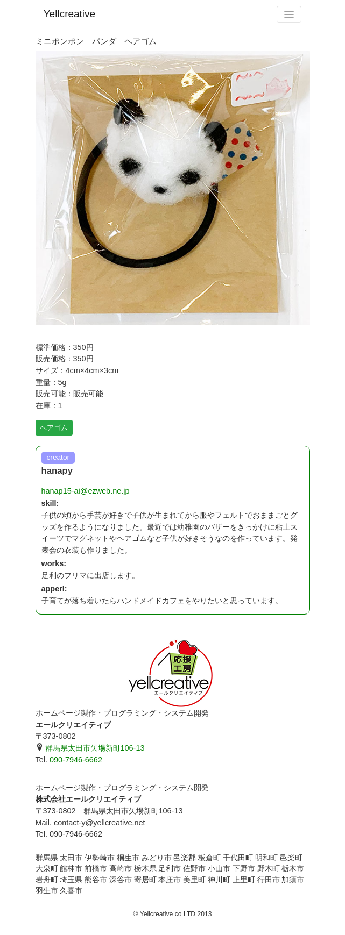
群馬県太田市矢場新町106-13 (90, 748)
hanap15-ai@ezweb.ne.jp (85, 491)
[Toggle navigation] (289, 14)
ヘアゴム (54, 428)
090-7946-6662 (76, 759)
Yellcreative (69, 13)
